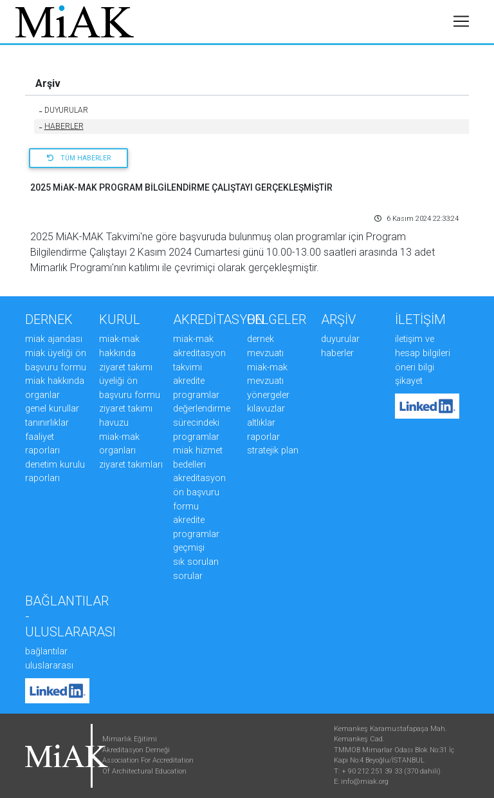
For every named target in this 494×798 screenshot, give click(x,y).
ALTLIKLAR (261, 422)
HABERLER (61, 126)
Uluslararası (49, 665)
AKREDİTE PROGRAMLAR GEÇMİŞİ (196, 534)
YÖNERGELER (268, 395)
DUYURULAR (63, 110)
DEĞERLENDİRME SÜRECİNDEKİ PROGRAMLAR (201, 422)
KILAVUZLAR (266, 408)
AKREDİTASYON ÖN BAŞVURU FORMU (199, 492)
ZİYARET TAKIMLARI (131, 464)
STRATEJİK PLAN (272, 450)
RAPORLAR (263, 437)
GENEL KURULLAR (52, 408)
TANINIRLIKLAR (47, 422)
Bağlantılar (46, 651)
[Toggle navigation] (461, 27)
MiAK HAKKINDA (54, 380)
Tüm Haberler (79, 158)
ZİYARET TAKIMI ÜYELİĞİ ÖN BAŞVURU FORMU (129, 381)
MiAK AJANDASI (53, 339)
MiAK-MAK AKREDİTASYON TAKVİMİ (199, 353)
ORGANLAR (42, 395)
